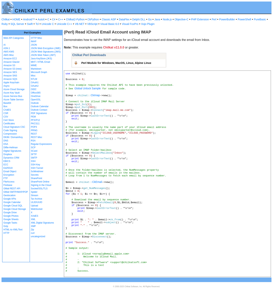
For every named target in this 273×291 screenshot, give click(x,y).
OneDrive (36, 96)
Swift (30, 23)
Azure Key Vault (11, 92)
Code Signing (10, 130)
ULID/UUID (36, 202)
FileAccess (8, 181)
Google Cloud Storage (14, 209)
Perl (214, 19)
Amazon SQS (10, 79)
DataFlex (124, 19)
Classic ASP (109, 19)
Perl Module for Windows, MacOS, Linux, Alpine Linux (116, 62)
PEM (33, 116)
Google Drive (10, 212)
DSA (5, 144)
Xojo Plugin (148, 23)
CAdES (7, 110)
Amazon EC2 (10, 58)
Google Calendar (12, 202)
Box (5, 106)
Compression (10, 133)
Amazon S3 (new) (12, 68)
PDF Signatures (39, 113)
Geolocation (9, 195)
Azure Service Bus (12, 96)
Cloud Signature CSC (14, 127)
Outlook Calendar (40, 106)
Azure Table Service (13, 99)
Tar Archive (36, 198)
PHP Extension (200, 19)
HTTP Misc (36, 38)
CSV (5, 116)
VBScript (92, 23)
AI (4, 45)
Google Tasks (10, 222)
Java (157, 19)
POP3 (34, 127)
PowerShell (244, 19)
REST (34, 133)
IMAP (33, 41)
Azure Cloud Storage (13, 89)
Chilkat (6, 19)
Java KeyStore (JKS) (41, 58)
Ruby (5, 23)
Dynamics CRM (11, 157)
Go (150, 19)
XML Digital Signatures (42, 222)
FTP (5, 178)
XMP (33, 226)
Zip (32, 229)
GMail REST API (11, 188)
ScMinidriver (37, 171)
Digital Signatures (12, 151)
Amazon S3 (9, 65)
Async (6, 86)
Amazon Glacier (11, 62)
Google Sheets (10, 219)
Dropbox (7, 154)
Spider (34, 192)
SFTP (34, 154)
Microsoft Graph (39, 72)
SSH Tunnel (37, 168)
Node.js (167, 19)
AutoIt (41, 19)
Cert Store (8, 120)
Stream (34, 195)
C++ (60, 19)
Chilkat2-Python (75, 19)
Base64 (7, 103)
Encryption (8, 175)
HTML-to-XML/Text (13, 229)
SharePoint (36, 178)
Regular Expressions (41, 144)
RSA (33, 140)
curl (33, 233)
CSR (5, 113)
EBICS (6, 161)
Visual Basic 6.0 (109, 23)
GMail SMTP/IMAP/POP (15, 192)
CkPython (93, 19)
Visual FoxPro (130, 23)
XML (33, 219)
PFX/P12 (35, 120)
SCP (33, 147)
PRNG (34, 130)
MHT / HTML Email (40, 62)
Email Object (9, 171)
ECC (5, 164)
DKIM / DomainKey (13, 137)
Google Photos (10, 216)
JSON (34, 45)
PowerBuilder (227, 19)
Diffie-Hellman (10, 147)
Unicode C (48, 23)
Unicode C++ (64, 23)
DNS (5, 140)
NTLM (34, 79)
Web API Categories (13, 38)
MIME (34, 65)
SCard (34, 151)
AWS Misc (8, 55)
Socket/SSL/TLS (39, 188)
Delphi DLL (138, 19)
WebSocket (36, 209)
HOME (16, 19)
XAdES (34, 216)
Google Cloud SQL (13, 205)
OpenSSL (36, 99)
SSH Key (35, 164)
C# (53, 19)
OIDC (34, 89)
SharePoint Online (40, 181)
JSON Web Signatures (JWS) (46, 51)
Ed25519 (8, 168)
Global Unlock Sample (88, 88)
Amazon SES (10, 72)
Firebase (7, 185)
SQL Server (17, 23)
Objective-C (181, 19)
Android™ (29, 19)
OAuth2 (35, 86)
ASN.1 (6, 48)
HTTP (6, 233)
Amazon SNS (10, 75)
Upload (34, 205)
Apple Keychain (11, 82)
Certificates (9, 123)
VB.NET (80, 23)
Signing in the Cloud (41, 185)
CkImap (95, 95)
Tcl (37, 23)
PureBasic (260, 19)
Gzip (5, 226)
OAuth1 (35, 82)
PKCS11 (35, 123)
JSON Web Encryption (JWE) (45, 48)
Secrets (35, 175)
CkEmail (97, 181)
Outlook (35, 103)
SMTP (34, 157)
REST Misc (36, 137)
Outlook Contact (39, 110)
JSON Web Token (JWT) (43, 55)
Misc (33, 75)
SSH (33, 161)
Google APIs (9, 198)
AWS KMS (8, 51)
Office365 (36, 92)
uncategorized (38, 236)
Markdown (36, 68)
